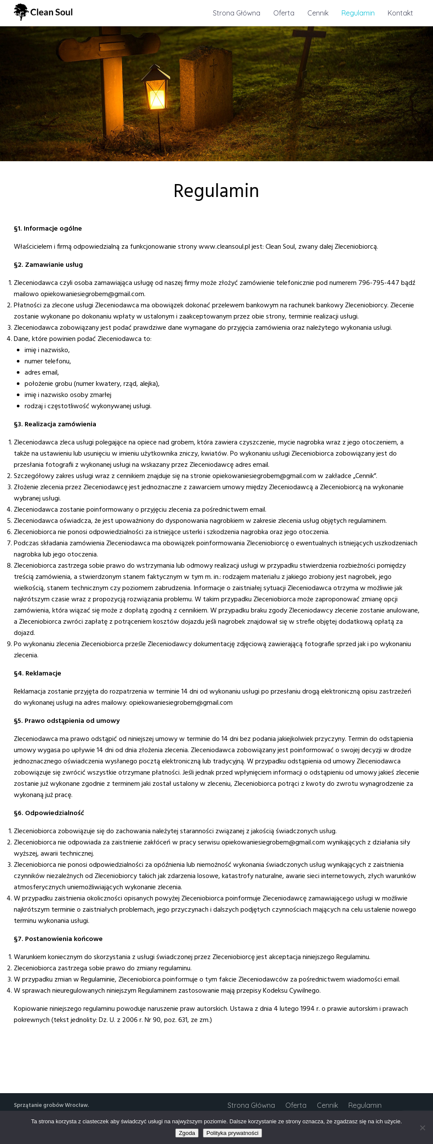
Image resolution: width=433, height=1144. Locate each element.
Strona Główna (236, 13)
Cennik (318, 13)
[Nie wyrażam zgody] (422, 1127)
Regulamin (358, 13)
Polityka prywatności (232, 1133)
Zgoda (187, 1133)
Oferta (283, 13)
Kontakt (400, 13)
